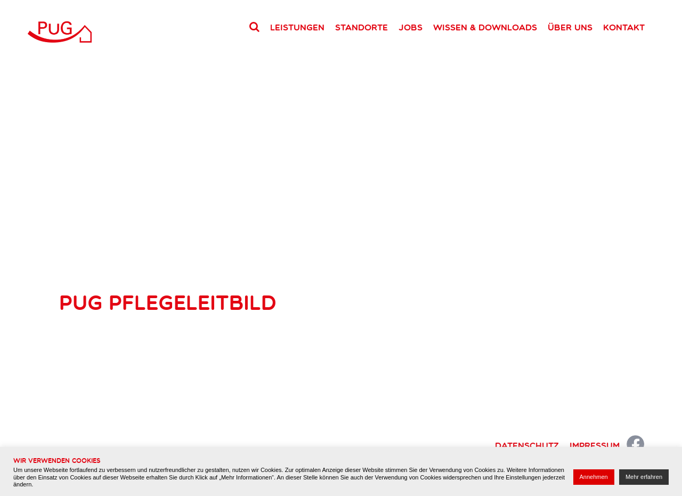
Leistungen (297, 27)
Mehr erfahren (644, 477)
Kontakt (624, 27)
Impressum (595, 445)
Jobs (411, 27)
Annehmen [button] (594, 477)
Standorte (361, 27)
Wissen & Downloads (485, 27)
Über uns (570, 27)
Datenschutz (527, 445)
